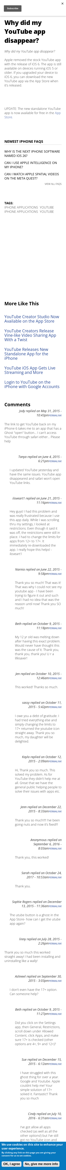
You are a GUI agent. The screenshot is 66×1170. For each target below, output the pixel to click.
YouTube (47, 207)
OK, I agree (11, 1164)
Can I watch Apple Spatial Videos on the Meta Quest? (31, 176)
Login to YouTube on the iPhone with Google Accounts (31, 384)
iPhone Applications (21, 207)
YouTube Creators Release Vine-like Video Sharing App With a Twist (30, 335)
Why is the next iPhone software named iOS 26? (32, 153)
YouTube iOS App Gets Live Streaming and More (29, 370)
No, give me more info (41, 1164)
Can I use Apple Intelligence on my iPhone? (30, 165)
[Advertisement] (33, 257)
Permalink (55, 415)
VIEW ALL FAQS (53, 184)
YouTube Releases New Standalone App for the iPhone (26, 354)
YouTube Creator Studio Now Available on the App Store (31, 319)
